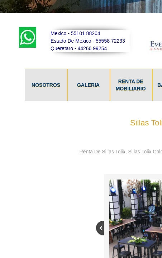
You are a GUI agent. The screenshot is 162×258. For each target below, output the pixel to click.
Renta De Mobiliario (131, 84)
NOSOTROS (46, 85)
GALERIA (88, 85)
